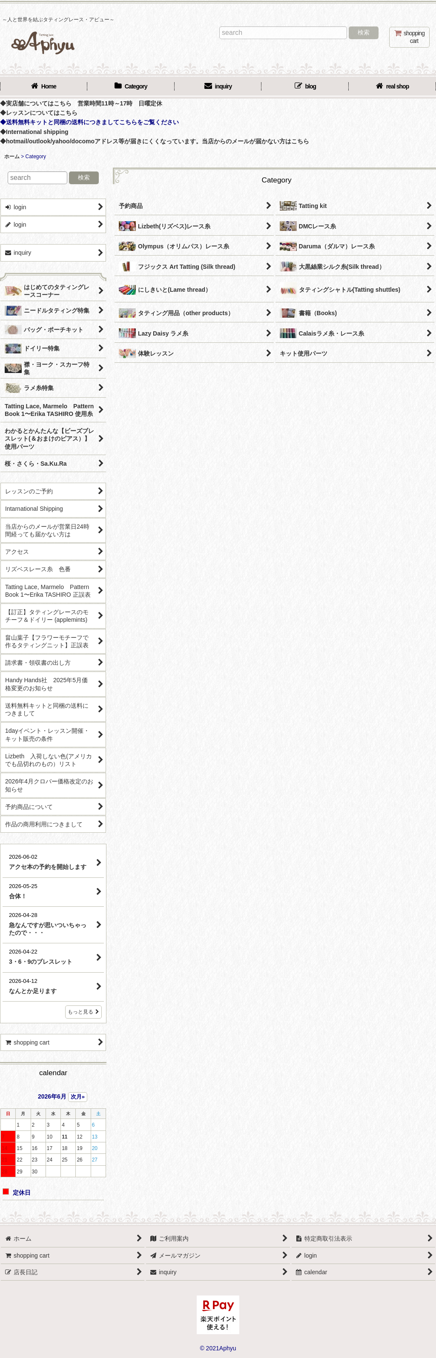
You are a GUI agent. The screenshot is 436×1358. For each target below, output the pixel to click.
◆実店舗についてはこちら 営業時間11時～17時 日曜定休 (81, 103)
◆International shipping (34, 131)
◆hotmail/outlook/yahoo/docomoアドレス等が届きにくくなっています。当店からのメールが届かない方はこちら (154, 141)
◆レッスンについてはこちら (38, 112)
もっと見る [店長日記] (83, 1012)
